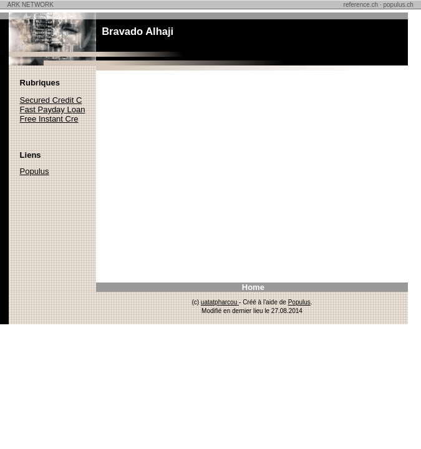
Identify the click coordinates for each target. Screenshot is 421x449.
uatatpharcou (220, 302)
